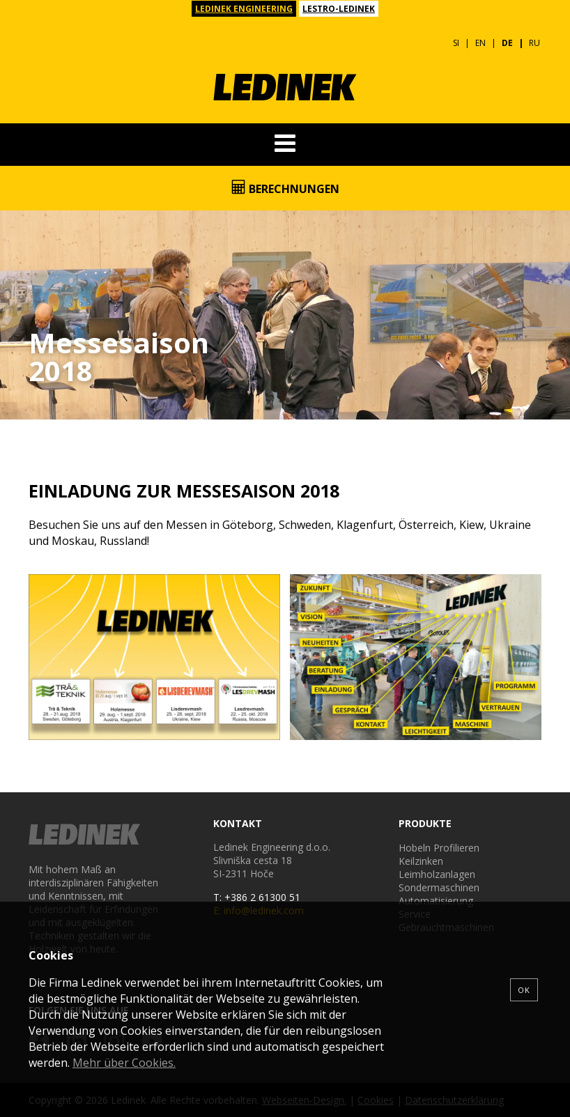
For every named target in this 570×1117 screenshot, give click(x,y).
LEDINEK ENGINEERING (244, 9)
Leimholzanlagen (437, 874)
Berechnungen (285, 188)
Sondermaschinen (439, 887)
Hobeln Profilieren (439, 847)
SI (456, 43)
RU (534, 43)
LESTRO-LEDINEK (338, 9)
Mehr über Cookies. (124, 1062)
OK (524, 990)
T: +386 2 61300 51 (256, 897)
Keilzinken (421, 861)
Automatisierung (436, 900)
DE (507, 43)
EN (480, 43)
